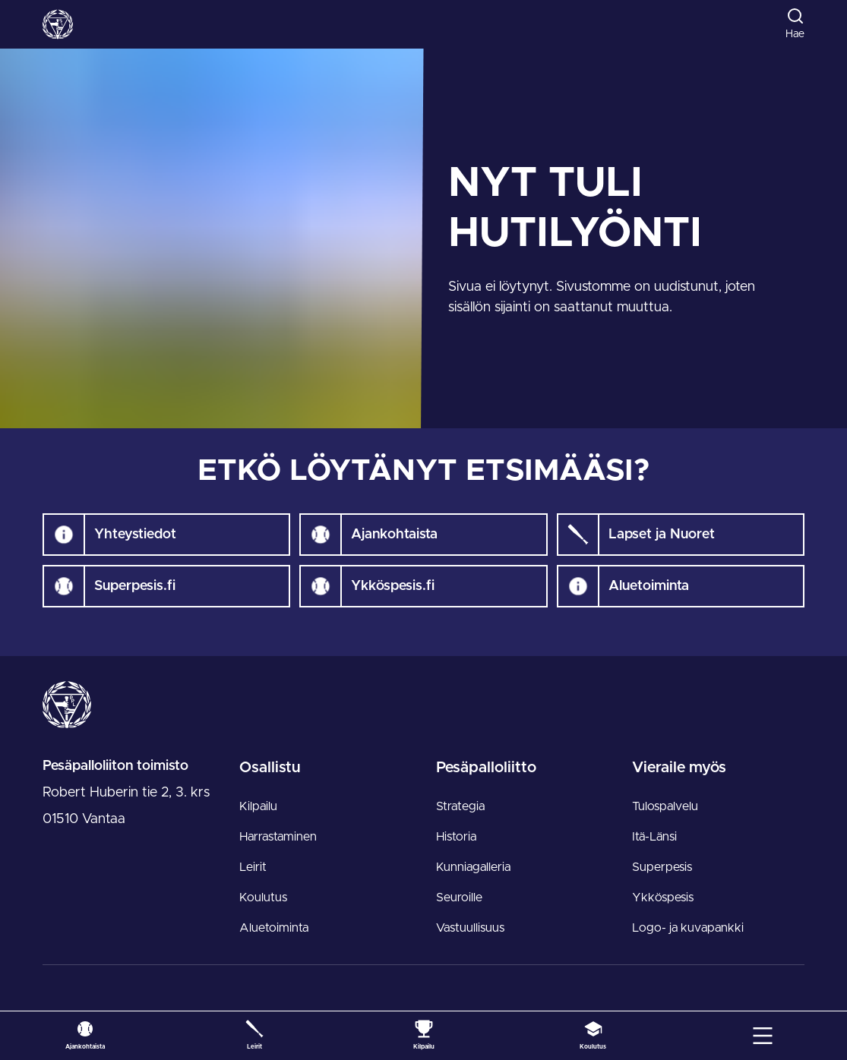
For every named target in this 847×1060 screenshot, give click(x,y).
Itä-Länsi (654, 837)
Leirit (253, 867)
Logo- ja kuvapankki (688, 928)
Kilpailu (258, 806)
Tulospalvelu (665, 806)
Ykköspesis (663, 897)
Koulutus (263, 897)
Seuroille (459, 897)
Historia (456, 837)
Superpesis (662, 867)
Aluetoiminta (273, 928)
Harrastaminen (278, 837)
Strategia (460, 806)
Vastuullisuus (470, 928)
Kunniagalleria (473, 867)
